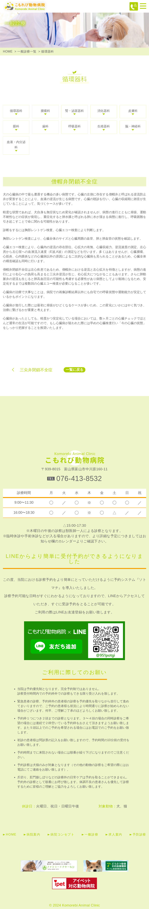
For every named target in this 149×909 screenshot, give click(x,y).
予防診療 (139, 834)
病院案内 (33, 834)
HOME (8, 51)
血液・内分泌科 (16, 144)
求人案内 (115, 834)
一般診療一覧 (26, 51)
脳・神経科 (133, 126)
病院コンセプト (62, 834)
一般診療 (91, 834)
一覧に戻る (74, 370)
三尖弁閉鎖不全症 (36, 370)
